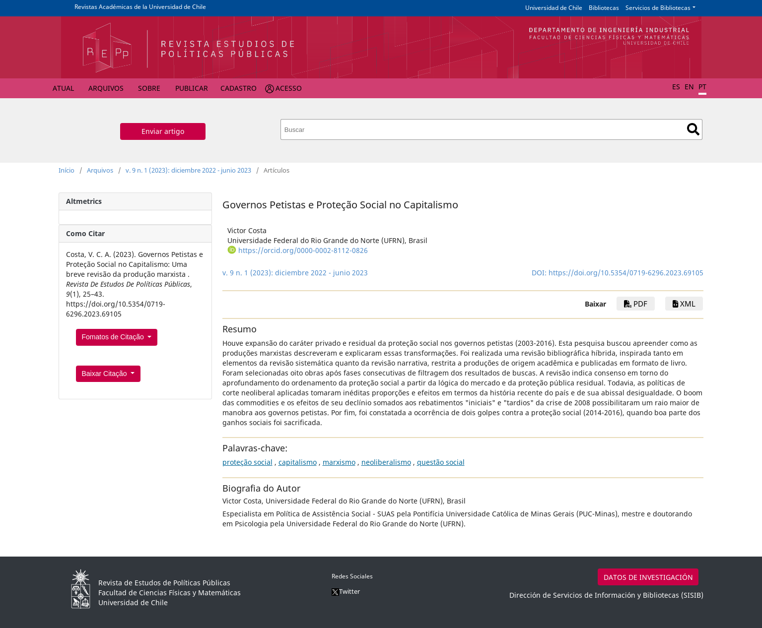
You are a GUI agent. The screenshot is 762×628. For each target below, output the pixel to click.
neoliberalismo (386, 462)
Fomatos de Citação (114, 337)
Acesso (289, 88)
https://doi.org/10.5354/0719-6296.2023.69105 (626, 272)
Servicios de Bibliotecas (658, 7)
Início (66, 170)
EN (689, 86)
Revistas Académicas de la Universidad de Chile (140, 6)
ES (676, 86)
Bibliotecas (604, 7)
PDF (635, 304)
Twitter (346, 591)
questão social (441, 462)
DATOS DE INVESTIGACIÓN (648, 577)
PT (702, 86)
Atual (63, 88)
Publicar (191, 88)
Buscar (693, 129)
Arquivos (106, 88)
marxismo (339, 462)
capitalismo (297, 462)
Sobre (149, 88)
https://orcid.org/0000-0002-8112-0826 (303, 250)
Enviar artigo (162, 131)
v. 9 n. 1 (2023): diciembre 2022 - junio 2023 (188, 170)
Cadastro (238, 88)
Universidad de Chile (553, 7)
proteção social (247, 462)
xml (684, 304)
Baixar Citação (105, 373)
